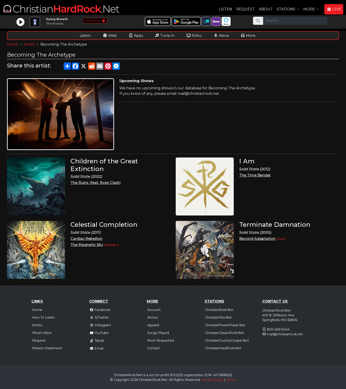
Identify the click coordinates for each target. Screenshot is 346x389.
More (248, 35)
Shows (152, 317)
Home (12, 44)
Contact (153, 348)
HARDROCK (94, 20)
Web (110, 35)
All (171, 380)
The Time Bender (255, 175)
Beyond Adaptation (257, 238)
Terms (231, 380)
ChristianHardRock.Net (223, 348)
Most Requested (160, 340)
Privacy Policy (212, 380)
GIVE (334, 9)
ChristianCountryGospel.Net (227, 340)
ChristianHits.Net (218, 317)
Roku (194, 35)
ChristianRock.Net (219, 309)
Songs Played (158, 332)
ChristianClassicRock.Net (224, 332)
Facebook (100, 309)
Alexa (221, 35)
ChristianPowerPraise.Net (225, 325)
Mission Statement (47, 348)
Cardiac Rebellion (86, 238)
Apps (136, 35)
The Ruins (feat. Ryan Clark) (95, 183)
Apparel (153, 325)
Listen (225, 9)
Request (245, 9)
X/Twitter (99, 317)
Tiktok (97, 340)
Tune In (165, 35)
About (266, 9)
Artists (29, 44)
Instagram (100, 325)
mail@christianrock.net (285, 334)
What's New (41, 332)
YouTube (99, 332)
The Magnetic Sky (86, 245)
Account (154, 309)
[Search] (295, 21)
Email (96, 348)
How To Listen (43, 317)
